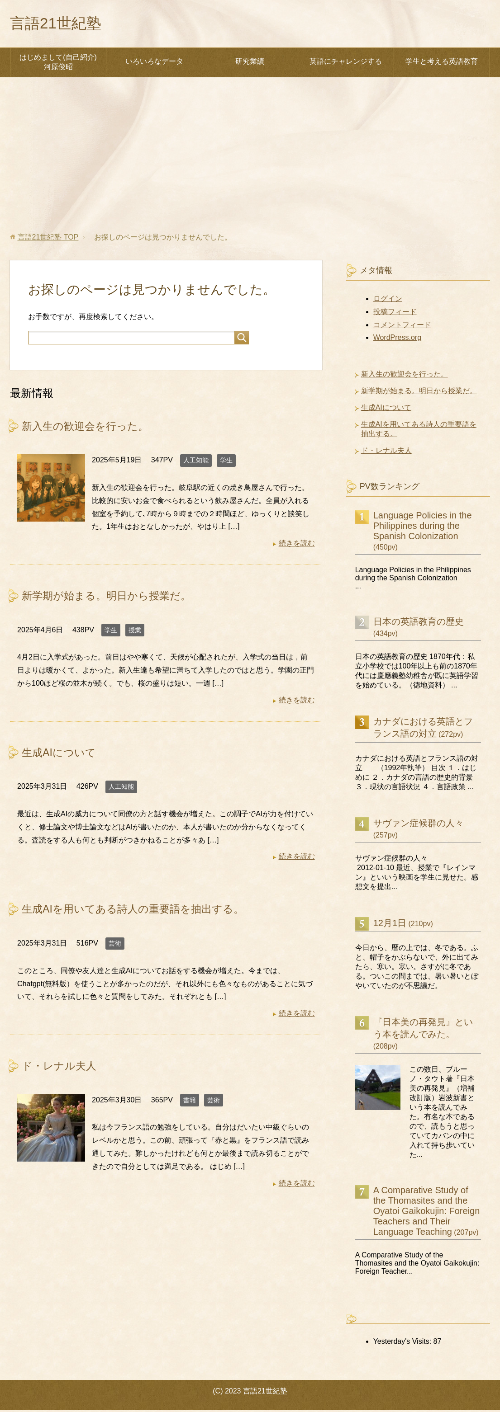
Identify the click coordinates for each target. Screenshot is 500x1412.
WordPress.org (397, 339)
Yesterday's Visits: (403, 1343)
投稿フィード (395, 313)
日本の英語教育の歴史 (418, 623)
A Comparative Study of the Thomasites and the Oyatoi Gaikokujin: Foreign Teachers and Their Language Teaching (426, 1212)
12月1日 (389, 925)
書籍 (189, 1100)
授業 (135, 631)
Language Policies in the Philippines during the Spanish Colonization (422, 527)
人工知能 (196, 462)
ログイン (387, 300)
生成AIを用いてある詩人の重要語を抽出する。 (137, 910)
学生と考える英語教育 (441, 63)
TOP (48, 239)
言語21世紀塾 (60, 24)
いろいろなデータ (154, 63)
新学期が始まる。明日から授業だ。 (110, 597)
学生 (226, 462)
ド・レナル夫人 (61, 1066)
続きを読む (297, 545)
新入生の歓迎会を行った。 (88, 428)
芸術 (115, 944)
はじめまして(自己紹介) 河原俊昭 (58, 63)
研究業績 (249, 63)
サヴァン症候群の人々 (418, 825)
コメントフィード (402, 326)
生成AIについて (60, 754)
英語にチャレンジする (346, 63)
